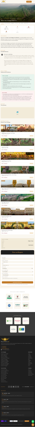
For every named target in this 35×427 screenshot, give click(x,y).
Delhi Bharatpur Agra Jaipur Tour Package (8, 133)
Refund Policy (30, 375)
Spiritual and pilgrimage (4, 373)
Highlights (13, 23)
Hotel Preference (5, 273)
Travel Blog (29, 372)
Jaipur (29, 353)
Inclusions (17, 23)
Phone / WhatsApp (5, 260)
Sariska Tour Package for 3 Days (6, 216)
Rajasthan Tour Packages (4, 353)
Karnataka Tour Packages (4, 364)
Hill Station (2, 379)
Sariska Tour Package (5, 147)
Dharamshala (30, 363)
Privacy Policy (30, 373)
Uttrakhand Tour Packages (5, 361)
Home (1, 18)
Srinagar (29, 360)
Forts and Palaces (3, 374)
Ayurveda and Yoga (4, 377)
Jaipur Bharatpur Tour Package (6, 161)
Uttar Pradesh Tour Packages (5, 358)
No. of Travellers (5, 270)
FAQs (21, 23)
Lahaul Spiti (30, 362)
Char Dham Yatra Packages (5, 363)
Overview (2, 23)
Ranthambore (30, 358)
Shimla (29, 361)
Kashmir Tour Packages (4, 362)
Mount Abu (29, 357)
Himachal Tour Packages (4, 360)
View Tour (31, 163)
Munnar (29, 364)
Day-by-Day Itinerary (8, 23)
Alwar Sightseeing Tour (5, 202)
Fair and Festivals (3, 376)
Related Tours (28, 23)
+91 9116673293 (3, 347)
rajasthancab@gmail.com (5, 348)
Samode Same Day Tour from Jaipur (7, 230)
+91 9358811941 (3, 346)
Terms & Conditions (31, 374)
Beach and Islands (3, 378)
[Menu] (33, 2)
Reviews (24, 23)
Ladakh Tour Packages (4, 359)
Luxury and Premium (4, 375)
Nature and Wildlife (4, 372)
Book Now (29, 1)
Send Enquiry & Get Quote (17, 282)
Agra (29, 359)
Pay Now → (27, 421)
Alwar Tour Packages (6, 18)
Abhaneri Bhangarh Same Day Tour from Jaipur (9, 188)
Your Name (4, 257)
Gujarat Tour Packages (4, 357)
